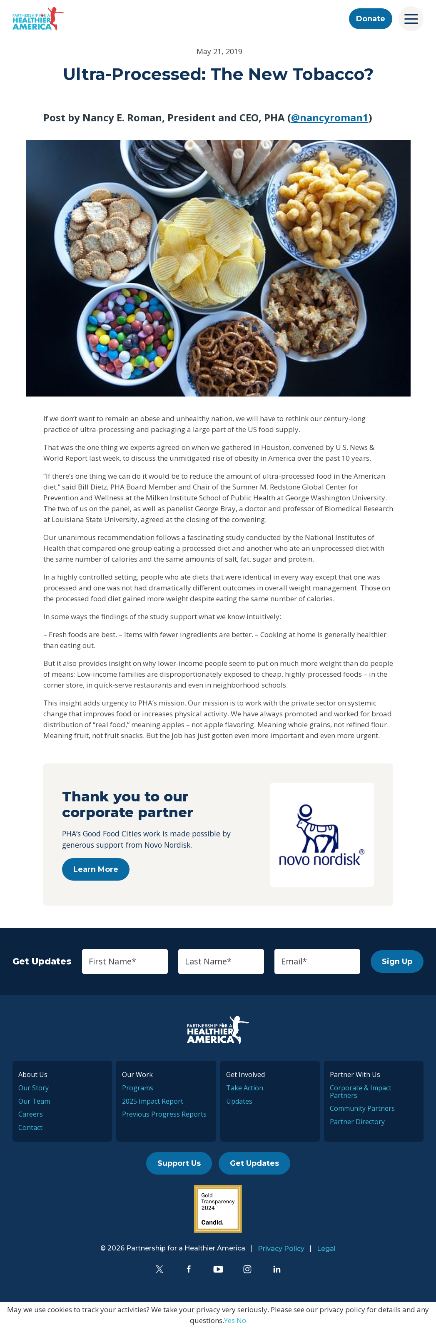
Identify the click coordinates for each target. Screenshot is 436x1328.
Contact (30, 1127)
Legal (326, 1249)
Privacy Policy (281, 1249)
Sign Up (397, 961)
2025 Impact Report (152, 1101)
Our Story (33, 1087)
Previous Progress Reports (164, 1114)
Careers (30, 1114)
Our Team (34, 1101)
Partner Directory (357, 1121)
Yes (229, 1320)
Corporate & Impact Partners (360, 1091)
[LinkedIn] (277, 1269)
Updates (239, 1101)
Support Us (179, 1163)
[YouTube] (218, 1269)
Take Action (244, 1087)
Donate (370, 18)
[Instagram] (247, 1269)
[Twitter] (159, 1269)
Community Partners (362, 1108)
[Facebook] (189, 1269)
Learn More (95, 869)
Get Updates (254, 1163)
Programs (137, 1087)
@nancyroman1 (330, 117)
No (241, 1320)
